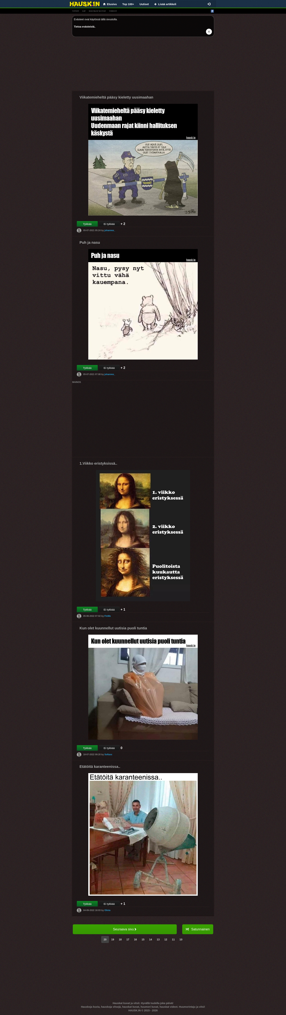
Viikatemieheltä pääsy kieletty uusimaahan (116, 97)
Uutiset (144, 4)
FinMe (107, 616)
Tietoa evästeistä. (84, 26)
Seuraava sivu (124, 929)
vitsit (75, 11)
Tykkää (87, 224)
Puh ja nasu (90, 242)
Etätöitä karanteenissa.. (100, 767)
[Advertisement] (143, 65)
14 (150, 939)
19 (112, 939)
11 (173, 939)
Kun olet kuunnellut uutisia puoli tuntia (113, 628)
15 (143, 939)
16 (135, 939)
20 (105, 939)
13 (158, 939)
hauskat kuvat (97, 11)
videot (113, 11)
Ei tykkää (109, 224)
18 (120, 939)
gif (84, 11)
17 (127, 939)
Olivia (107, 910)
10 (180, 939)
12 (165, 939)
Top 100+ (128, 4)
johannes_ (109, 230)
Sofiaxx (108, 754)
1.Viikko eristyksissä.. (98, 463)
